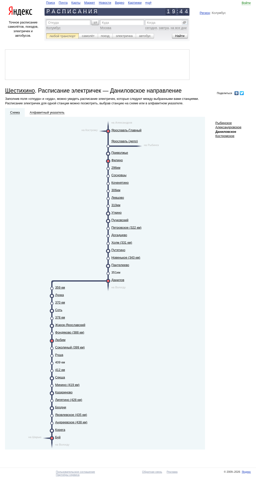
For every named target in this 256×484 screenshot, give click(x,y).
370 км (60, 302)
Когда (151, 22)
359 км (60, 287)
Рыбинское (223, 123)
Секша (60, 377)
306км (115, 190)
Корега (60, 430)
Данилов (117, 280)
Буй (57, 437)
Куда (105, 22)
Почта (63, 2)
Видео (119, 2)
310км (115, 205)
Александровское (228, 127)
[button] (95, 22)
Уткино (116, 212)
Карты (75, 2)
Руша (59, 355)
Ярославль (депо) (124, 141)
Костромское (224, 136)
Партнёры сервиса (67, 474)
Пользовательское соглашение (75, 471)
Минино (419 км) (67, 385)
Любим (60, 340)
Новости (105, 2)
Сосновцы (118, 175)
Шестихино (20, 90)
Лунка (59, 295)
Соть (58, 310)
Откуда (53, 22)
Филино (117, 160)
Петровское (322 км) (126, 227)
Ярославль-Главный (126, 130)
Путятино (118, 250)
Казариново (63, 392)
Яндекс (246, 471)
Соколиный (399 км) (69, 347)
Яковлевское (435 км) (71, 415)
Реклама (172, 471)
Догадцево (119, 235)
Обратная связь (152, 471)
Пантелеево (120, 265)
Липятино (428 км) (68, 400)
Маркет (89, 2)
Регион (205, 13)
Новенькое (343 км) (125, 257)
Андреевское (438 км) (71, 422)
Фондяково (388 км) (69, 332)
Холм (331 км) (121, 242)
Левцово (117, 197)
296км (115, 167)
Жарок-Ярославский (70, 325)
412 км (60, 370)
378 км (60, 317)
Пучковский (119, 220)
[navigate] (99, 2)
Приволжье (119, 153)
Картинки (135, 2)
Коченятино (119, 182)
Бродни (60, 407)
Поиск (50, 2)
